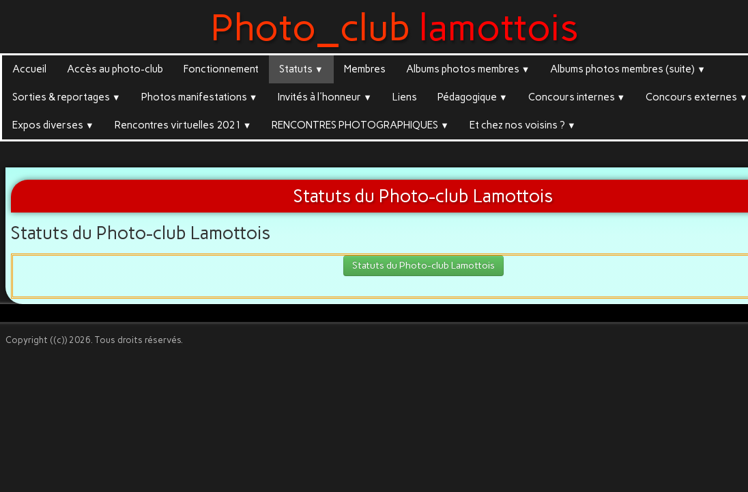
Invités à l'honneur (325, 97)
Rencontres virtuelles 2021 (183, 125)
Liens (404, 97)
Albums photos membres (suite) (628, 69)
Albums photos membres (468, 69)
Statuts (301, 69)
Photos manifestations (199, 97)
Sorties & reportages (66, 97)
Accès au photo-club (115, 69)
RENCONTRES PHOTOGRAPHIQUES (360, 125)
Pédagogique (472, 97)
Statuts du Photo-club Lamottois (423, 265)
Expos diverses (53, 125)
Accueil (29, 69)
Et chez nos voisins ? (523, 125)
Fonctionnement (221, 69)
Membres (365, 69)
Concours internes (577, 97)
